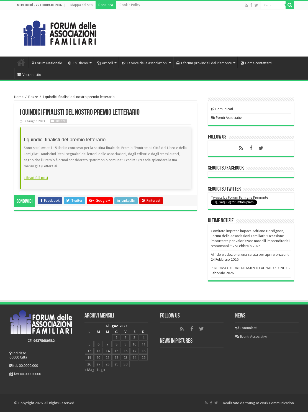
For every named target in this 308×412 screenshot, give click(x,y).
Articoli (105, 63)
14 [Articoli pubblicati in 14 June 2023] (107, 351)
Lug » (101, 370)
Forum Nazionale (47, 63)
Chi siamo (78, 63)
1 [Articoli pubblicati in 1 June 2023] (116, 338)
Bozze (33, 97)
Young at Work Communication (269, 403)
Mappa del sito (81, 5)
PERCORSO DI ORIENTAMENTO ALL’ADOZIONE (248, 268)
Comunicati (222, 109)
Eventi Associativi (226, 118)
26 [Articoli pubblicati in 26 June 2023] (89, 364)
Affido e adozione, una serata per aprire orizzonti (250, 254)
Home (21, 62)
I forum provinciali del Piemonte (204, 63)
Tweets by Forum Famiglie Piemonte (239, 197)
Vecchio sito (29, 75)
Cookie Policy (129, 5)
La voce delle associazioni (145, 63)
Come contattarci (256, 63)
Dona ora (105, 5)
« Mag (89, 370)
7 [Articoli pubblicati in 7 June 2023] (107, 344)
